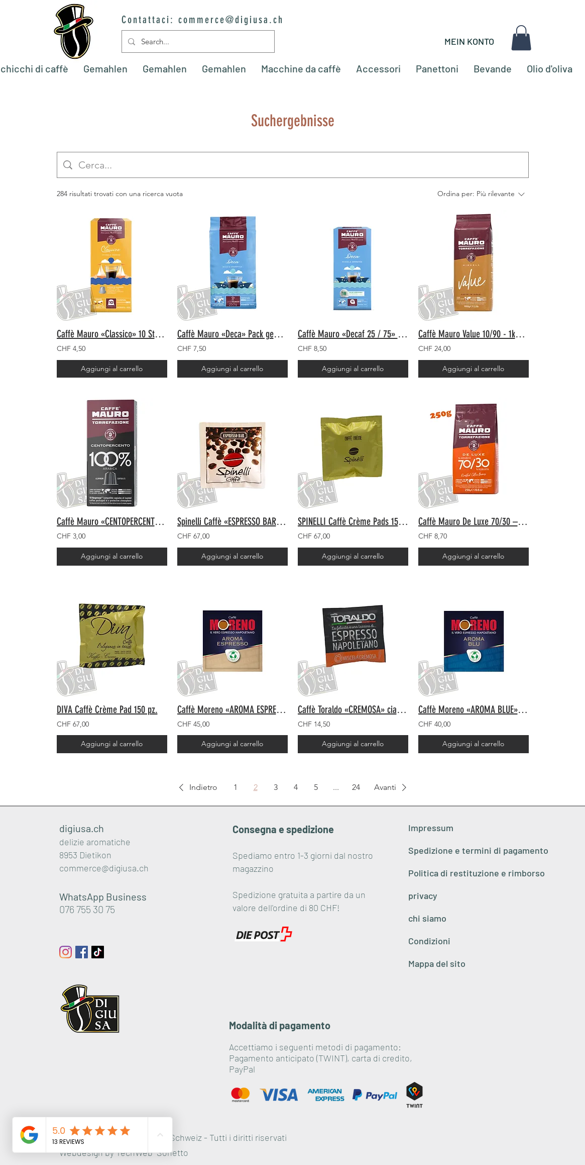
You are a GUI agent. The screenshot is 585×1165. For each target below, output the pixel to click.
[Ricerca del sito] (300, 164)
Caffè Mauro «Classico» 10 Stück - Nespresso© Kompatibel (112, 334)
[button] (521, 37)
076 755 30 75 (87, 909)
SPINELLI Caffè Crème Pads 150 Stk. (353, 521)
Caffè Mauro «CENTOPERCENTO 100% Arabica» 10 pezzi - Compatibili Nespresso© (112, 521)
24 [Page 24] (356, 787)
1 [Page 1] (235, 787)
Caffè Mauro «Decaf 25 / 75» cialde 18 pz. (353, 334)
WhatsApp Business (103, 896)
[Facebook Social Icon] (81, 952)
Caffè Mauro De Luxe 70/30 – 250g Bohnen (473, 521)
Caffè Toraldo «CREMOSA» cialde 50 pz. (353, 709)
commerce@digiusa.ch (231, 20)
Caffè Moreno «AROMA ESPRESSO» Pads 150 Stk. (232, 709)
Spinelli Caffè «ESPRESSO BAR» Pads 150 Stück (232, 521)
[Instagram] (65, 952)
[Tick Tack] (97, 952)
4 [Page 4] (296, 787)
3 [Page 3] (276, 787)
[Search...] (197, 41)
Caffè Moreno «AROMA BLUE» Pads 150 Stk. (473, 709)
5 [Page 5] (316, 787)
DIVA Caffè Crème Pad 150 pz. (107, 709)
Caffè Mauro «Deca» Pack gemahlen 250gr (232, 334)
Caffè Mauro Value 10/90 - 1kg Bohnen (473, 334)
